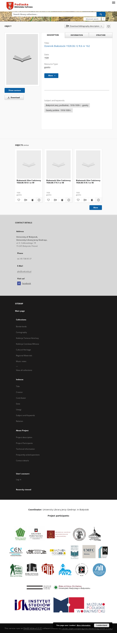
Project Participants (24, 443)
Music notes (21, 361)
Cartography (21, 332)
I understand (101, 625)
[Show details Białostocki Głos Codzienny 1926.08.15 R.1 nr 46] (98, 200)
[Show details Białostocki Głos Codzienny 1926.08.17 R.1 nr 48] (68, 200)
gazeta (47, 67)
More (95, 207)
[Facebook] (19, 283)
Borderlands (21, 326)
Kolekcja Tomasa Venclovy (27, 338)
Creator (19, 392)
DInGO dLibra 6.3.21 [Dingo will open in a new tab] (32, 628)
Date (18, 403)
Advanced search (92, 19)
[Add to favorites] (108, 26)
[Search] (101, 14)
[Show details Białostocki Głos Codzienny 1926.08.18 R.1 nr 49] (38, 200)
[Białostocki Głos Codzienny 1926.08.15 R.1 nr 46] (88, 165)
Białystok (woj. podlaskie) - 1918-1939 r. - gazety (67, 105)
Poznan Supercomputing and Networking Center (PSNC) (86, 628)
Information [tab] (77, 35)
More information (83, 625)
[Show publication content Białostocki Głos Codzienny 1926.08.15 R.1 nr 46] (91, 200)
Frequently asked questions (28, 454)
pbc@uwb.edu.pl (24, 271)
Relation (19, 421)
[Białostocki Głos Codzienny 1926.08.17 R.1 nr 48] (58, 165)
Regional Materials (24, 355)
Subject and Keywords (25, 415)
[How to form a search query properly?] (103, 19)
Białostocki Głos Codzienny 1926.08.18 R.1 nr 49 (29, 181)
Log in (18, 479)
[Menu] (113, 2)
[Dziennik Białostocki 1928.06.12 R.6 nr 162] (22, 59)
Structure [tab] (100, 35)
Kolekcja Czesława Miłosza (27, 344)
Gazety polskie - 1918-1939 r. (58, 110)
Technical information (25, 449)
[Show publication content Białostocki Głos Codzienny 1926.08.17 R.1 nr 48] (62, 200)
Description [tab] (53, 35)
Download (13, 97)
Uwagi (18, 409)
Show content (15, 90)
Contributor (21, 398)
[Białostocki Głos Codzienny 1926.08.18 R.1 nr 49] (29, 165)
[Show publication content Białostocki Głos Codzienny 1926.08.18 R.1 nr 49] (32, 200)
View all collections (24, 370)
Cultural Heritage (23, 349)
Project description (24, 437)
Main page (20, 311)
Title (18, 386)
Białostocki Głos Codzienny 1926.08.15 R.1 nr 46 (88, 181)
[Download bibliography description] (25, 200)
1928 (46, 57)
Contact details (22, 460)
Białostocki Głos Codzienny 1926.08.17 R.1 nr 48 (58, 181)
